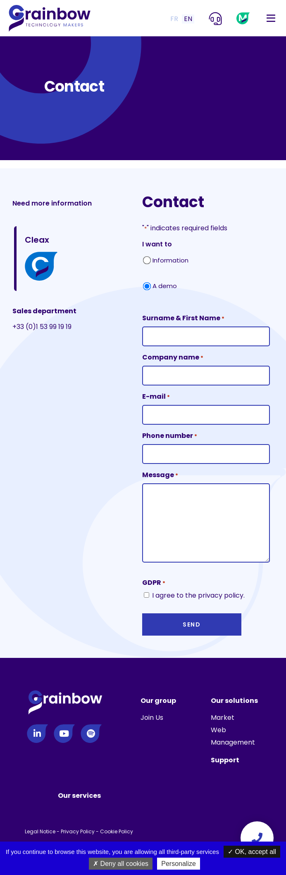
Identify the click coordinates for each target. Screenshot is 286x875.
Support (225, 760)
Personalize (178, 863)
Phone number (169, 436)
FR (174, 19)
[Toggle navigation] (271, 18)
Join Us (152, 717)
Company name (172, 357)
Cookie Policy (116, 831)
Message (160, 475)
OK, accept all (252, 851)
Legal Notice (40, 831)
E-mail (156, 397)
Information (170, 260)
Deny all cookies (120, 863)
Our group (158, 700)
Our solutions (234, 700)
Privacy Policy (78, 831)
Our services (79, 795)
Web (218, 730)
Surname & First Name (183, 318)
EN (188, 19)
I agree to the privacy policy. (198, 595)
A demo (165, 285)
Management (233, 742)
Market (222, 717)
